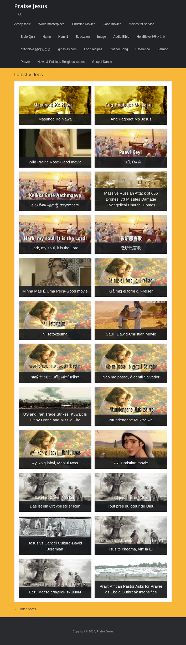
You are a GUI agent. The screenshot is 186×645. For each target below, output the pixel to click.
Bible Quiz (28, 36)
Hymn (47, 36)
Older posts (25, 609)
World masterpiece (51, 24)
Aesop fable (22, 24)
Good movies (112, 24)
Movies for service (141, 24)
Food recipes (93, 49)
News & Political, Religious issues (61, 62)
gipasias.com (67, 49)
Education (83, 36)
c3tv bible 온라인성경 (36, 49)
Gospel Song (119, 49)
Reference (142, 49)
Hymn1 (63, 36)
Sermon (162, 49)
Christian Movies (83, 24)
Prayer (25, 62)
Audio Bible (121, 36)
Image (101, 36)
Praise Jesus (30, 6)
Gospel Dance (102, 62)
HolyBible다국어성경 (151, 36)
